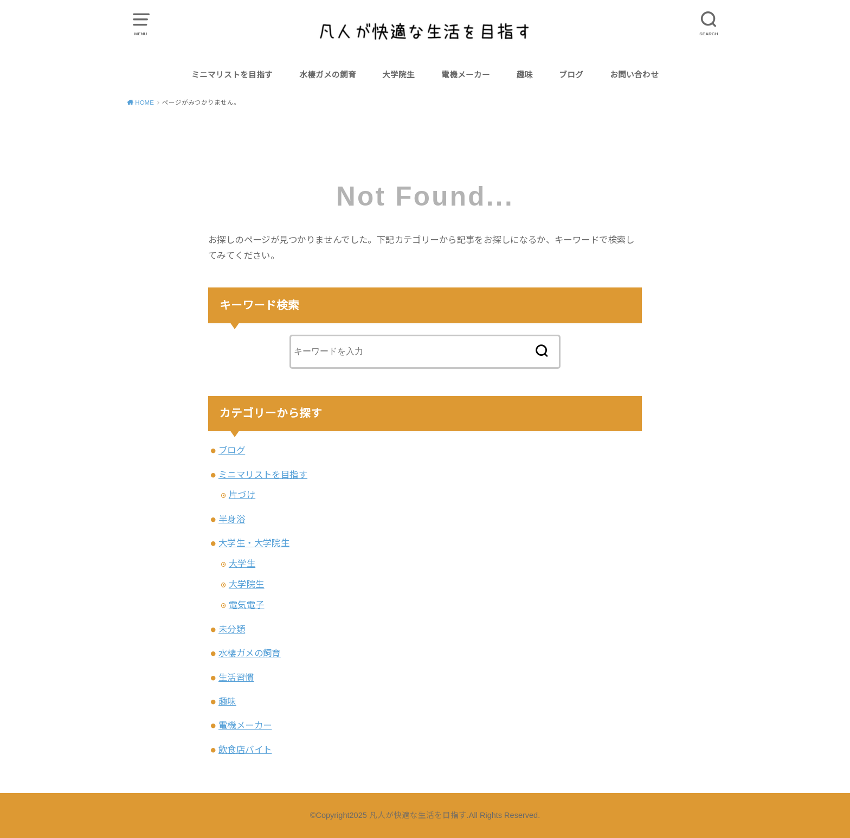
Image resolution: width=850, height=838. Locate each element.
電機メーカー (465, 75)
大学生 (242, 563)
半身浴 (231, 519)
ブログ (571, 75)
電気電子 (247, 605)
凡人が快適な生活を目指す (418, 815)
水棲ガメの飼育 (327, 75)
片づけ (242, 495)
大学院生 (398, 75)
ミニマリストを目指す (232, 75)
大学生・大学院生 (253, 543)
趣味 (525, 75)
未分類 (231, 629)
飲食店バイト (245, 749)
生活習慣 (236, 677)
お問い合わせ (634, 75)
